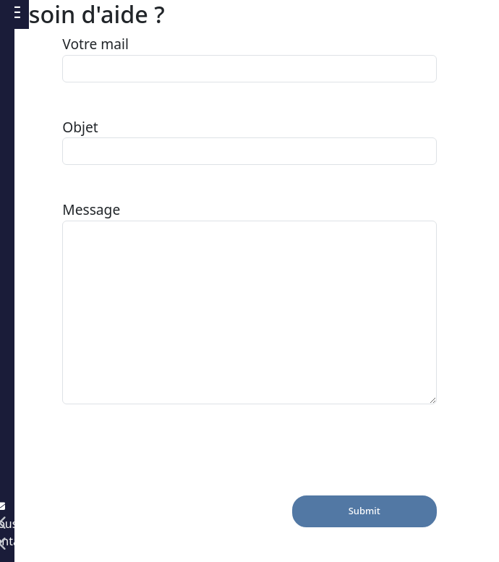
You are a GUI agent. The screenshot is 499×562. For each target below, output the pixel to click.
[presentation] (172, 467)
